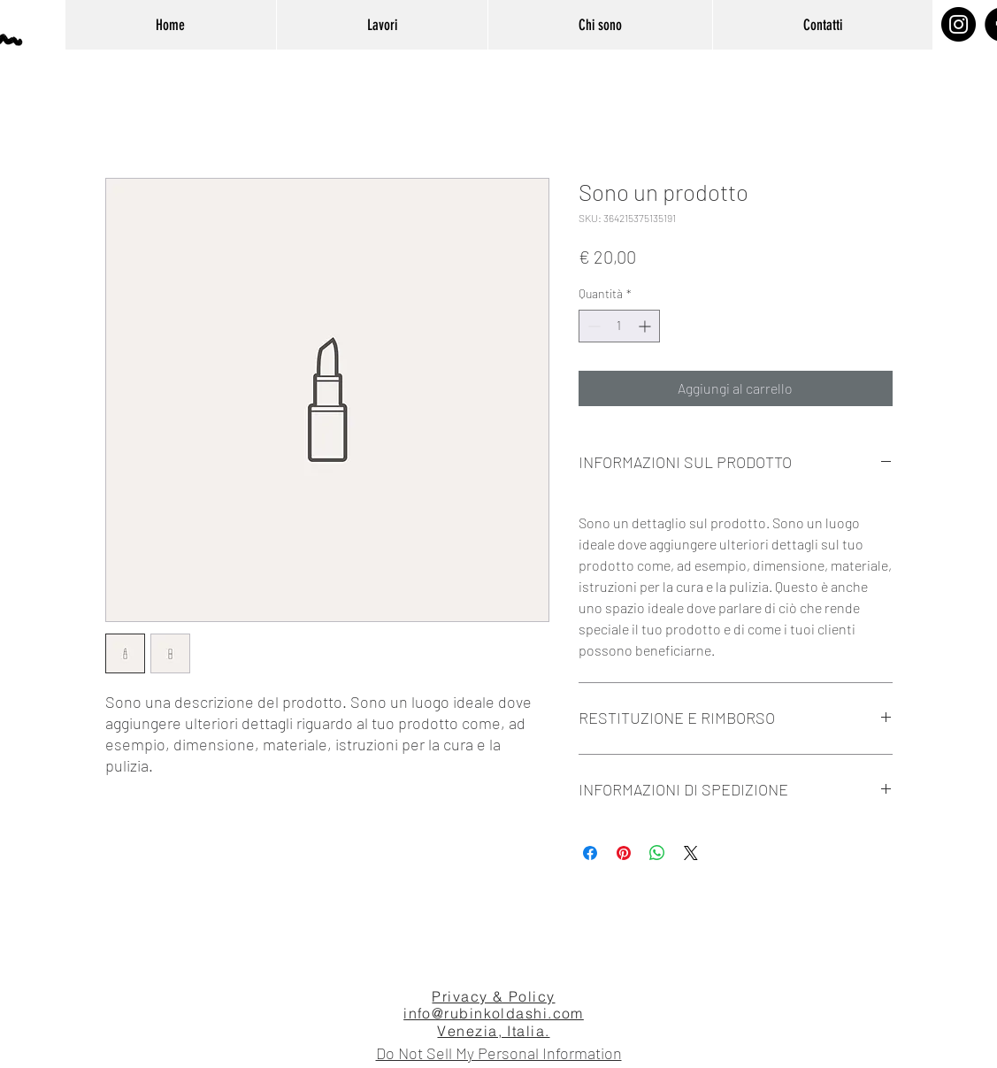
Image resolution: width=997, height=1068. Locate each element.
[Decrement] (592, 326)
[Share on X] (691, 853)
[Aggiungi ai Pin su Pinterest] (623, 853)
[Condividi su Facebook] (590, 853)
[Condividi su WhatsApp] (657, 853)
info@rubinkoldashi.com (493, 1013)
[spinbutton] (619, 326)
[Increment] (646, 326)
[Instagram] (958, 24)
